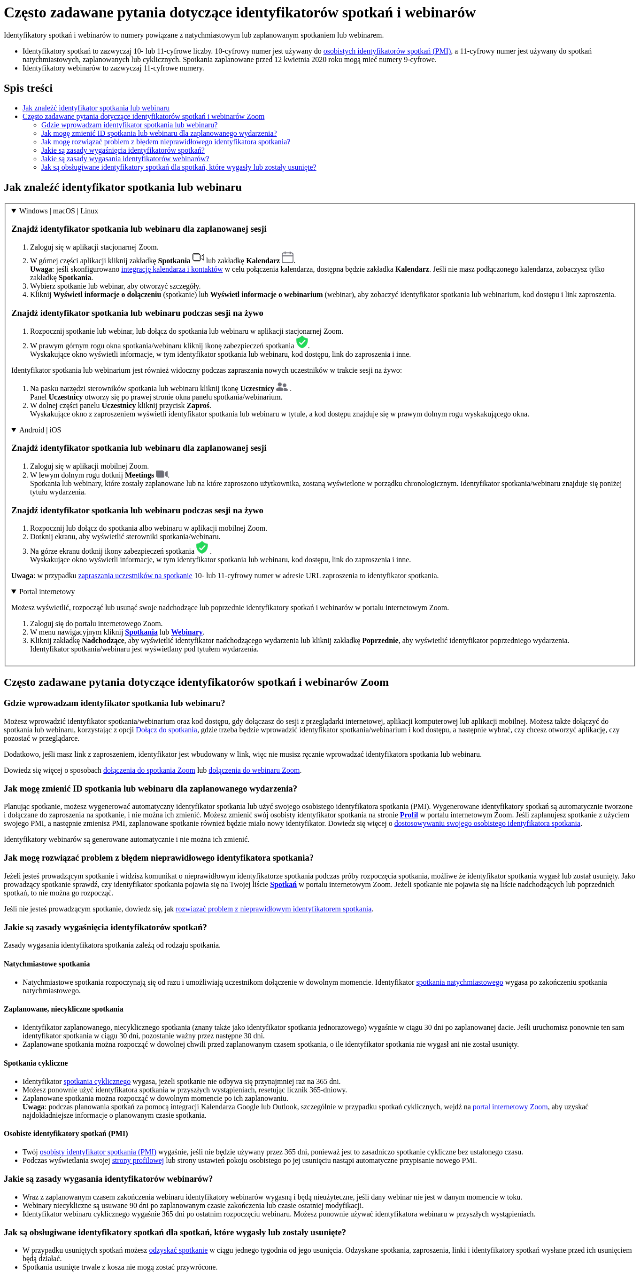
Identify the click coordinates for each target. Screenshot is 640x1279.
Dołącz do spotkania (166, 730)
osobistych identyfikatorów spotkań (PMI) (387, 51)
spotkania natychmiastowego (459, 982)
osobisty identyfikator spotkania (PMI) (98, 1152)
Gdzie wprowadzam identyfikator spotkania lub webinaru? (129, 125)
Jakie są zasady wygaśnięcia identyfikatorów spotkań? (123, 150)
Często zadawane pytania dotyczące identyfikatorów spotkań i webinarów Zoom (143, 116)
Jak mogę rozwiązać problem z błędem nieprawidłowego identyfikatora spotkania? (165, 142)
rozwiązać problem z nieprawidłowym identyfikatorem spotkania (273, 909)
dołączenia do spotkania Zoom (149, 770)
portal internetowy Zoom (510, 1107)
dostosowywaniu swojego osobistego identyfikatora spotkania (487, 823)
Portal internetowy (47, 592)
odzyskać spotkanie (178, 1250)
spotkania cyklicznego (97, 1081)
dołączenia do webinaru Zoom (254, 770)
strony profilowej (138, 1160)
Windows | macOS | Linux (58, 211)
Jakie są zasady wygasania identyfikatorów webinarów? (125, 159)
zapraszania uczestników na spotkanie (135, 576)
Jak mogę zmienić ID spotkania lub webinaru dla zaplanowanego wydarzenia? (159, 133)
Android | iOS (40, 430)
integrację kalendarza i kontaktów (172, 269)
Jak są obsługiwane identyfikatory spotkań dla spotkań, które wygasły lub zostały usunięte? (178, 167)
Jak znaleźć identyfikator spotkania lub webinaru (96, 108)
